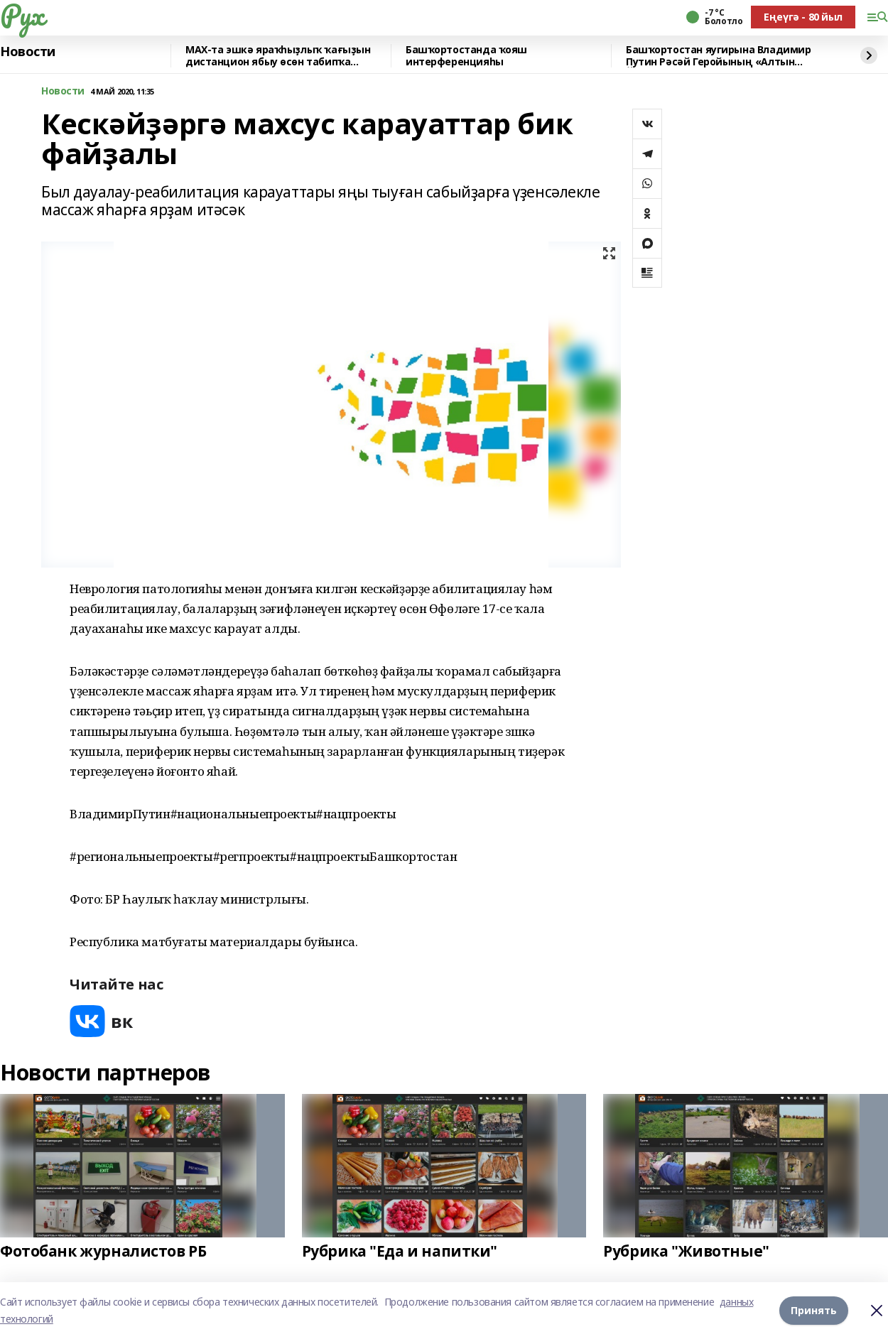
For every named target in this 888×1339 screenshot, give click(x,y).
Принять (814, 1310)
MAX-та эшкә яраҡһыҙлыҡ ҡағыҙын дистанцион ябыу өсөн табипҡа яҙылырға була (277, 55)
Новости (27, 52)
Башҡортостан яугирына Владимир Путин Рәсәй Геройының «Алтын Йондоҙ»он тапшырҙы (718, 55)
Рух (22, 15)
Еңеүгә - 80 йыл (803, 16)
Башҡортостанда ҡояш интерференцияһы (466, 55)
